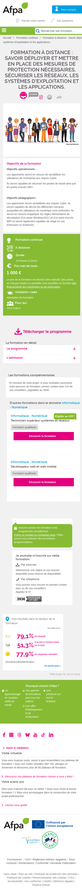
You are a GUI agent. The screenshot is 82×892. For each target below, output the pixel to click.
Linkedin (51, 735)
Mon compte (68, 9)
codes (33, 94)
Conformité (42, 863)
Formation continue (27, 37)
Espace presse (41, 884)
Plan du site (26, 874)
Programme (41, 97)
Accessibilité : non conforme (24, 881)
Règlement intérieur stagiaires (49, 859)
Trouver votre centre (33, 20)
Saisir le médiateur (17, 747)
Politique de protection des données (55, 874)
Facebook (4, 735)
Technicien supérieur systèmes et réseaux (40, 420)
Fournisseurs (14, 859)
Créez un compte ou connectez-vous (34, 534)
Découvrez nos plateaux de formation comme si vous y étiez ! (39, 776)
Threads (19, 735)
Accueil (7, 37)
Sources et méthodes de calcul (20, 661)
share (60, 97)
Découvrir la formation (42, 436)
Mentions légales (63, 881)
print (50, 97)
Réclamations (26, 863)
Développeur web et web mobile (34, 466)
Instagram (11, 735)
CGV (28, 859)
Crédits (47, 881)
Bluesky (27, 735)
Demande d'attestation (63, 863)
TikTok (43, 735)
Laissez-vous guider (16, 805)
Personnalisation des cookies (49, 877)
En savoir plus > (52, 666)
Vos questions (65, 20)
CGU (71, 877)
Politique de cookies (19, 877)
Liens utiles (10, 874)
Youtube (35, 735)
